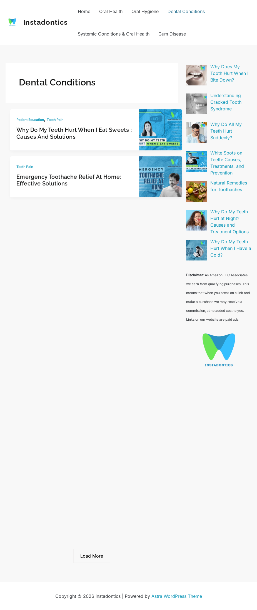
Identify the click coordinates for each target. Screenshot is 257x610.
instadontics (45, 22)
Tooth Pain (55, 121)
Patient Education (30, 121)
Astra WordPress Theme (176, 596)
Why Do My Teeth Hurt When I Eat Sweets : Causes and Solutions (74, 134)
